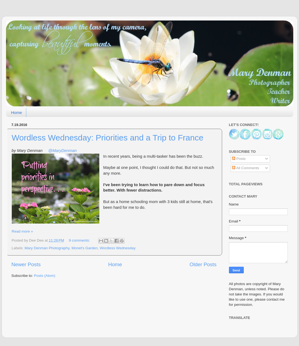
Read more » (22, 231)
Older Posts (203, 264)
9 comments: (80, 240)
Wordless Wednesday (118, 248)
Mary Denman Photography (47, 248)
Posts (239, 159)
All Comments (245, 168)
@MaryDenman (62, 150)
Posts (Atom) (44, 276)
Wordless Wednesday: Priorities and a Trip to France (108, 137)
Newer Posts (26, 264)
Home (16, 112)
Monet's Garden (84, 248)
